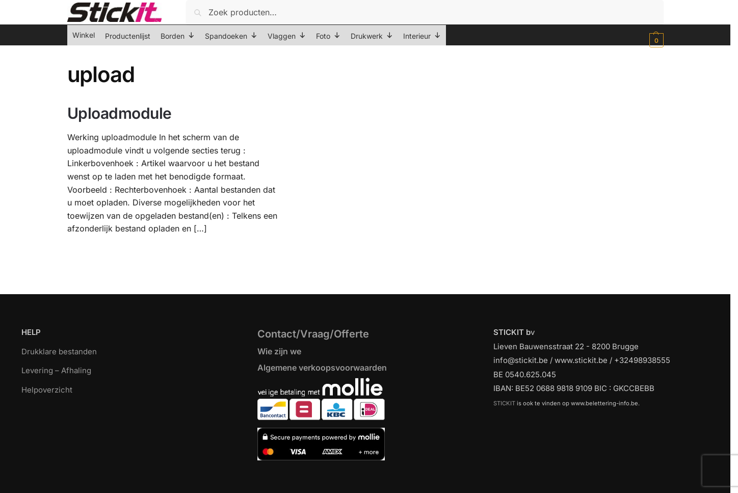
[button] (655, 40)
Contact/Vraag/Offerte (313, 334)
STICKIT (504, 403)
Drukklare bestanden (59, 351)
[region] (369, 469)
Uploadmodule (119, 113)
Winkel (83, 35)
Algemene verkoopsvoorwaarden (322, 367)
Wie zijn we (279, 351)
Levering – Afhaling (56, 370)
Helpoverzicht (46, 390)
